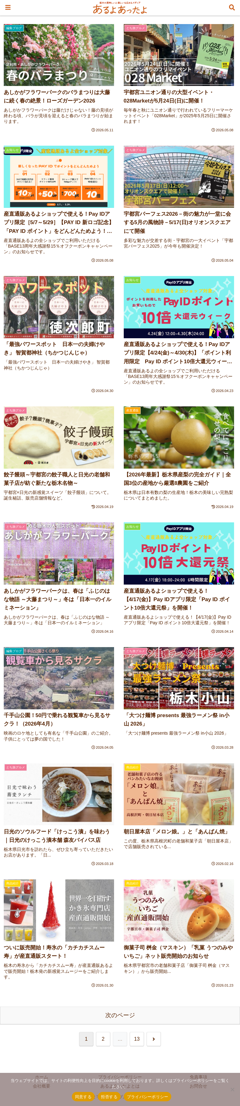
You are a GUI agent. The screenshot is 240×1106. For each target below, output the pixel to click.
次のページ (120, 1015)
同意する (83, 1096)
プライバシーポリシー (147, 1096)
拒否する (109, 1096)
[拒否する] (232, 1089)
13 (137, 1039)
